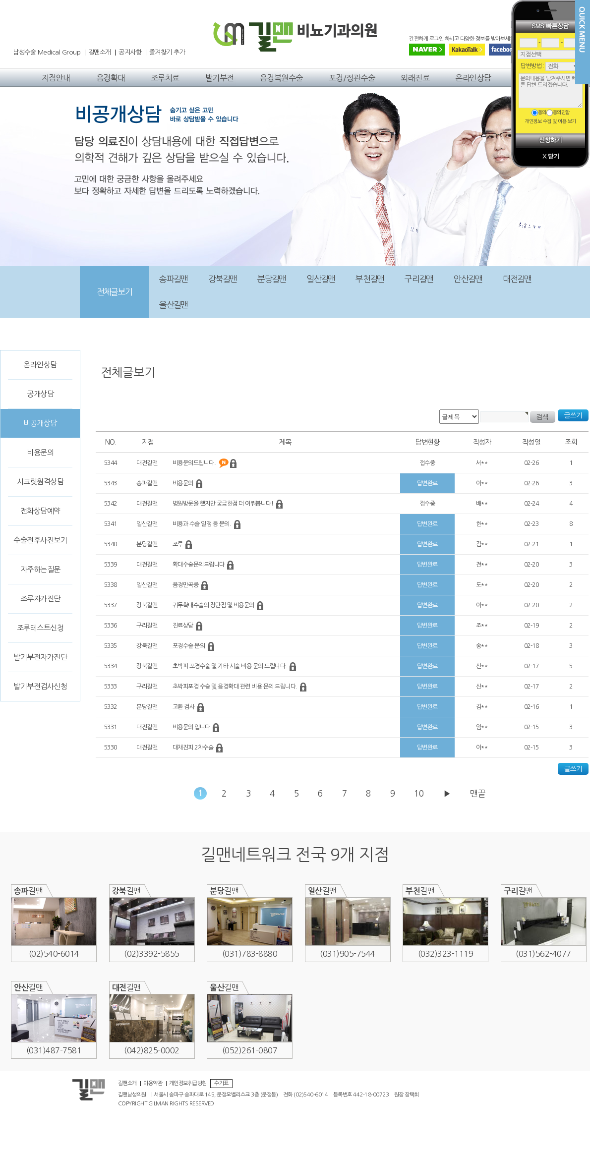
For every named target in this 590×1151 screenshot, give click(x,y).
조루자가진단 (40, 598)
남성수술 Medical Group (46, 53)
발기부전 (219, 78)
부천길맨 (369, 279)
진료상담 (184, 626)
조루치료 (165, 78)
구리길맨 (419, 279)
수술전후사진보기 (40, 540)
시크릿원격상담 (40, 481)
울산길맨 (173, 304)
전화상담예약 (40, 511)
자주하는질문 (40, 569)
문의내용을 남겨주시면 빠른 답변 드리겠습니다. (551, 90)
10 (419, 793)
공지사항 (129, 53)
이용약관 (152, 1083)
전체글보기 (114, 292)
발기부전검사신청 (40, 686)
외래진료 (415, 78)
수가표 (221, 1083)
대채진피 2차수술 (194, 747)
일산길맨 (320, 279)
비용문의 (40, 452)
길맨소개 (99, 53)
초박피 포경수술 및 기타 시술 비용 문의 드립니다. (231, 666)
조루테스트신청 (40, 628)
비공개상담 (40, 423)
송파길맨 (173, 279)
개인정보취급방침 (188, 1083)
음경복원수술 (281, 78)
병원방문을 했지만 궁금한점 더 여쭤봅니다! (224, 504)
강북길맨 (222, 279)
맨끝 (478, 793)
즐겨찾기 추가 (167, 53)
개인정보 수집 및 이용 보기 (550, 120)
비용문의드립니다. (195, 463)
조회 (571, 442)
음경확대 (110, 78)
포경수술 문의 (189, 646)
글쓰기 (573, 415)
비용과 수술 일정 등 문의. (203, 524)
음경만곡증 (186, 585)
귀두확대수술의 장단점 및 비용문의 (214, 605)
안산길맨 (468, 279)
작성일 (531, 442)
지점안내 (56, 78)
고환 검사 (184, 707)
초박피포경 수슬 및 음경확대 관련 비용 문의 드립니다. (236, 687)
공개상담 (40, 394)
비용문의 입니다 (192, 727)
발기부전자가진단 (40, 657)
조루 (178, 544)
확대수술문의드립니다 (199, 565)
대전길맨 (517, 279)
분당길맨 (271, 279)
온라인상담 (473, 78)
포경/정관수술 (352, 78)
